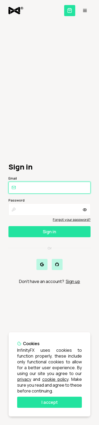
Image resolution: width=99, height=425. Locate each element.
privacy (24, 379)
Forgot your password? (72, 219)
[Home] (15, 10)
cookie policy (55, 379)
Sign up (73, 281)
